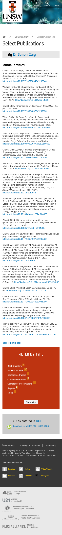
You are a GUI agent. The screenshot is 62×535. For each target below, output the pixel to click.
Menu (57, 3)
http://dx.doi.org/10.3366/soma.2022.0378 (26, 290)
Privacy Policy (8, 445)
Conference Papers (17, 375)
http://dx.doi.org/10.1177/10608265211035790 (24, 301)
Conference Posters (17, 379)
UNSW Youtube (47, 469)
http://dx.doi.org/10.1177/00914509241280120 (24, 157)
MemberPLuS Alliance (33, 526)
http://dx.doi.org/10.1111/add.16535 (32, 168)
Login (36, 3)
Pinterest (28, 476)
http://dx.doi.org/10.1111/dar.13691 (19, 260)
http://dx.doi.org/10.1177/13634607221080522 (24, 239)
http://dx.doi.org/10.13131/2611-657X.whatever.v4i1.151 (29, 334)
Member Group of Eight (20, 492)
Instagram (45, 476)
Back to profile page (11, 343)
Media (11, 393)
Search (46, 3)
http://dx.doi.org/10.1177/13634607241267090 (24, 111)
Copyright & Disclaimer (30, 445)
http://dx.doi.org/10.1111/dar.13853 (19, 192)
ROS (39, 421)
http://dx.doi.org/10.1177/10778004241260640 (24, 81)
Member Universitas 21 (16, 500)
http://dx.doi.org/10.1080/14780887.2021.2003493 (26, 318)
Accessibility (50, 445)
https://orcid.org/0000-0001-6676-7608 (28, 426)
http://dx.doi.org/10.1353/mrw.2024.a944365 (23, 228)
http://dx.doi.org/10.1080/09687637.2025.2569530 (26, 143)
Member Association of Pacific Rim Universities (30, 517)
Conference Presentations (21, 384)
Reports (12, 388)
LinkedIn (11, 476)
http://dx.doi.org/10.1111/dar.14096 (32, 100)
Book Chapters (15, 366)
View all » (31, 402)
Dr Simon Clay (21, 37)
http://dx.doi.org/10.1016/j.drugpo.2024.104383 (24, 214)
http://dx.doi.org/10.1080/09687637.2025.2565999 (26, 127)
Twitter (27, 469)
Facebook (12, 469)
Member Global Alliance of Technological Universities (23, 508)
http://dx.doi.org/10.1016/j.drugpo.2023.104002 (36, 282)
